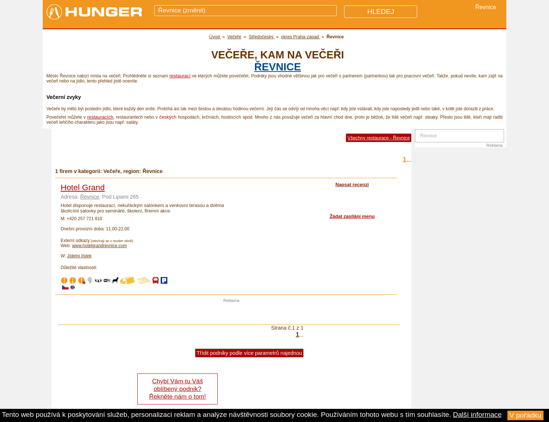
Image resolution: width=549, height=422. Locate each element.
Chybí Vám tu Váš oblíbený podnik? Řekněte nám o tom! (177, 388)
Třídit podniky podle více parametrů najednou (249, 353)
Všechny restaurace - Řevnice (378, 138)
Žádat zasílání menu (351, 216)
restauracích (100, 117)
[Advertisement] (231, 314)
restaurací (180, 75)
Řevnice (277, 67)
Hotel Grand (83, 187)
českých (167, 117)
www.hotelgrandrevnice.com (99, 245)
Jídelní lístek (79, 255)
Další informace (477, 414)
